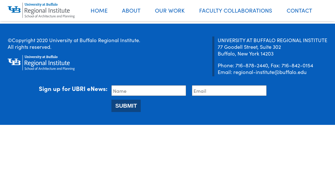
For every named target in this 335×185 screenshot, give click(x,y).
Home (99, 10)
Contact (299, 10)
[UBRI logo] (41, 10)
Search (327, 10)
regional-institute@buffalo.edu (270, 71)
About (131, 10)
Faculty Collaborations (235, 10)
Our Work (170, 10)
